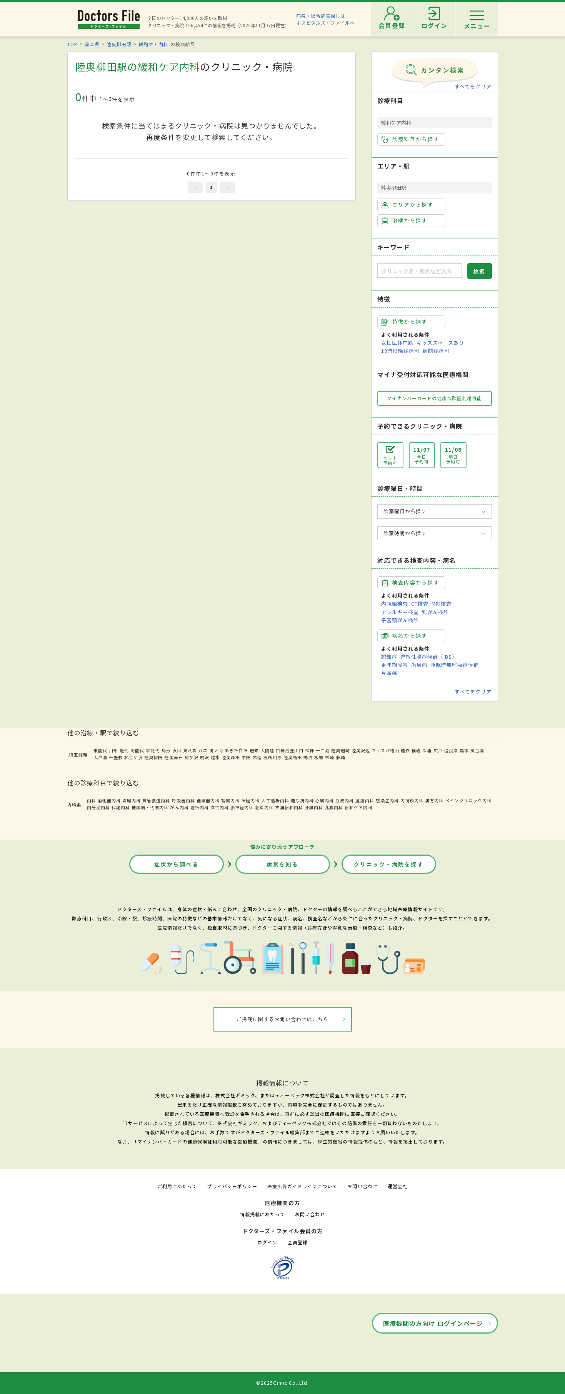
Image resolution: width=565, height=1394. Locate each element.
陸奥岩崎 (340, 750)
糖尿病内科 (302, 800)
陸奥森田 (231, 757)
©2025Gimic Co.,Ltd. (282, 1382)
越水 (215, 757)
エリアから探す (407, 205)
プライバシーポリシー (232, 1186)
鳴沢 (204, 757)
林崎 (329, 757)
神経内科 (250, 800)
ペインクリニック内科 (468, 800)
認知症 (389, 656)
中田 (246, 757)
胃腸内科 (131, 800)
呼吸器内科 (183, 800)
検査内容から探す (411, 582)
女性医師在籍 (397, 342)
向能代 (137, 750)
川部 (113, 750)
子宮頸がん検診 (400, 620)
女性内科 (219, 807)
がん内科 (179, 807)
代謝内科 (121, 807)
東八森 (190, 750)
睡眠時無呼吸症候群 (454, 664)
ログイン (267, 1242)
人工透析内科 (275, 800)
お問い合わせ (362, 1186)
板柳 (318, 757)
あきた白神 (236, 750)
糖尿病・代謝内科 (150, 807)
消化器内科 (109, 800)
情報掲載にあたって (262, 1214)
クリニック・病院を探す (389, 864)
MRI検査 (442, 603)
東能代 (100, 750)
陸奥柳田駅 (119, 44)
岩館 (254, 750)
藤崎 (340, 757)
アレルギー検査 (400, 612)
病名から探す (405, 635)
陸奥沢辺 (361, 750)
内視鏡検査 (394, 603)
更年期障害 (394, 664)
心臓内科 (324, 800)
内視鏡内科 (411, 800)
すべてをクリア (473, 86)
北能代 (153, 750)
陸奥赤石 (173, 757)
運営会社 (398, 1186)
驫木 (464, 750)
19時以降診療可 (400, 350)
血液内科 (344, 800)
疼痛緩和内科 (289, 807)
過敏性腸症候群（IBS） (428, 656)
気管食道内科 (156, 800)
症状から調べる (176, 864)
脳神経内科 (241, 807)
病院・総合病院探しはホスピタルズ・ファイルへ (325, 19)
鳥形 (166, 750)
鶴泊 (308, 757)
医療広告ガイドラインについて (302, 1186)
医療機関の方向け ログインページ (433, 1323)
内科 (91, 800)
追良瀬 (451, 750)
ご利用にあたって (177, 1186)
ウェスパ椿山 (385, 750)
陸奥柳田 (153, 757)
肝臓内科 (314, 807)
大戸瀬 (100, 757)
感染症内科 (387, 800)
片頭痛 (389, 672)
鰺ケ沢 (191, 757)
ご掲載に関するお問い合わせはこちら (282, 1019)
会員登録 (298, 1242)
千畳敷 (116, 757)
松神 (309, 750)
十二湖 (323, 750)
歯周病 (419, 664)
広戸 (438, 750)
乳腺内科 (334, 807)
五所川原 (272, 757)
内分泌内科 (98, 807)
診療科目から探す (411, 139)
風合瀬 (477, 750)
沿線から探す (405, 220)
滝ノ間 (216, 750)
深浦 (427, 750)
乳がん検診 (435, 612)
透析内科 (199, 807)
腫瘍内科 (364, 800)
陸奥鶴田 (292, 757)
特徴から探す (405, 322)
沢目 (177, 750)
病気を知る (282, 864)
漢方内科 (434, 800)
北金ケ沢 (133, 757)
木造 (257, 757)
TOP (72, 44)
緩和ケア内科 (153, 44)
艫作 (405, 750)
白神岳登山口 (289, 750)
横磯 (416, 750)
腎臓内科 (230, 800)
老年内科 (264, 807)
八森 (203, 750)
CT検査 (419, 603)
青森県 (92, 44)
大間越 (267, 750)
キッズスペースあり (440, 342)
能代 (124, 750)
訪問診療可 (436, 350)
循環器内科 (208, 800)
